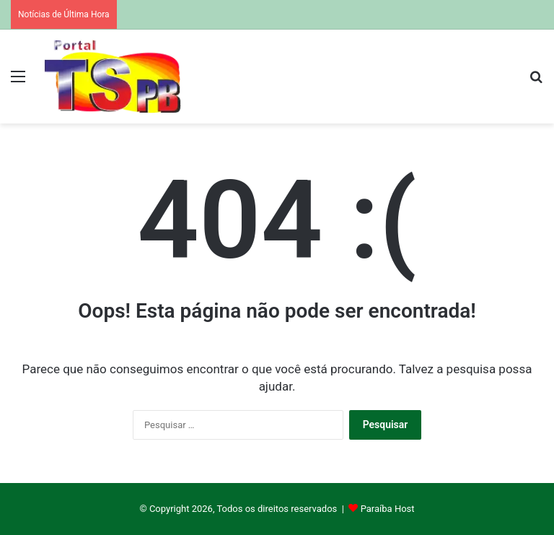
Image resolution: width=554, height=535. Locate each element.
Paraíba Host (388, 508)
